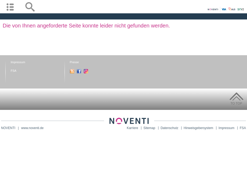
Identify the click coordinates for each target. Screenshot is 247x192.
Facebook (79, 71)
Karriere (132, 128)
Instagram (86, 71)
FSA (13, 70)
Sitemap (149, 128)
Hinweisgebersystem (198, 128)
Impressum (18, 62)
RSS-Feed (72, 71)
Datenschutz (169, 128)
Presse (74, 62)
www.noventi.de (32, 128)
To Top (236, 103)
